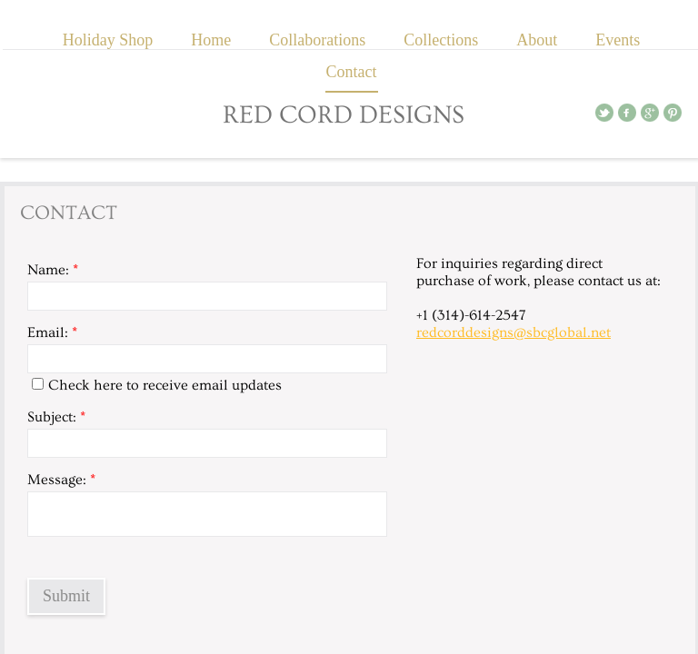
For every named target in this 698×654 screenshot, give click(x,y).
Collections (441, 40)
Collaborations (317, 40)
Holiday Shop (108, 40)
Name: (52, 270)
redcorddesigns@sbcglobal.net (513, 332)
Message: (61, 479)
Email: (52, 332)
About (536, 40)
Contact (351, 72)
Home (211, 40)
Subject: (56, 417)
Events (617, 40)
